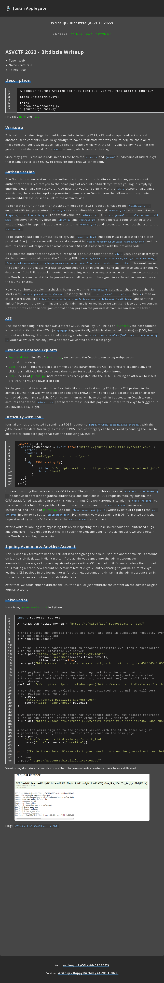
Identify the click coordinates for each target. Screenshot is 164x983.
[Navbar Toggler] (156, 8)
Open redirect (19, 362)
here (22, 121)
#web (89, 33)
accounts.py (54, 362)
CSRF (12, 371)
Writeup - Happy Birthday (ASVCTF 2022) (88, 973)
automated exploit (34, 621)
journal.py (123, 330)
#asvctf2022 (103, 33)
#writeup (76, 33)
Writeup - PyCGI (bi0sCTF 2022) (86, 965)
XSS (11, 381)
